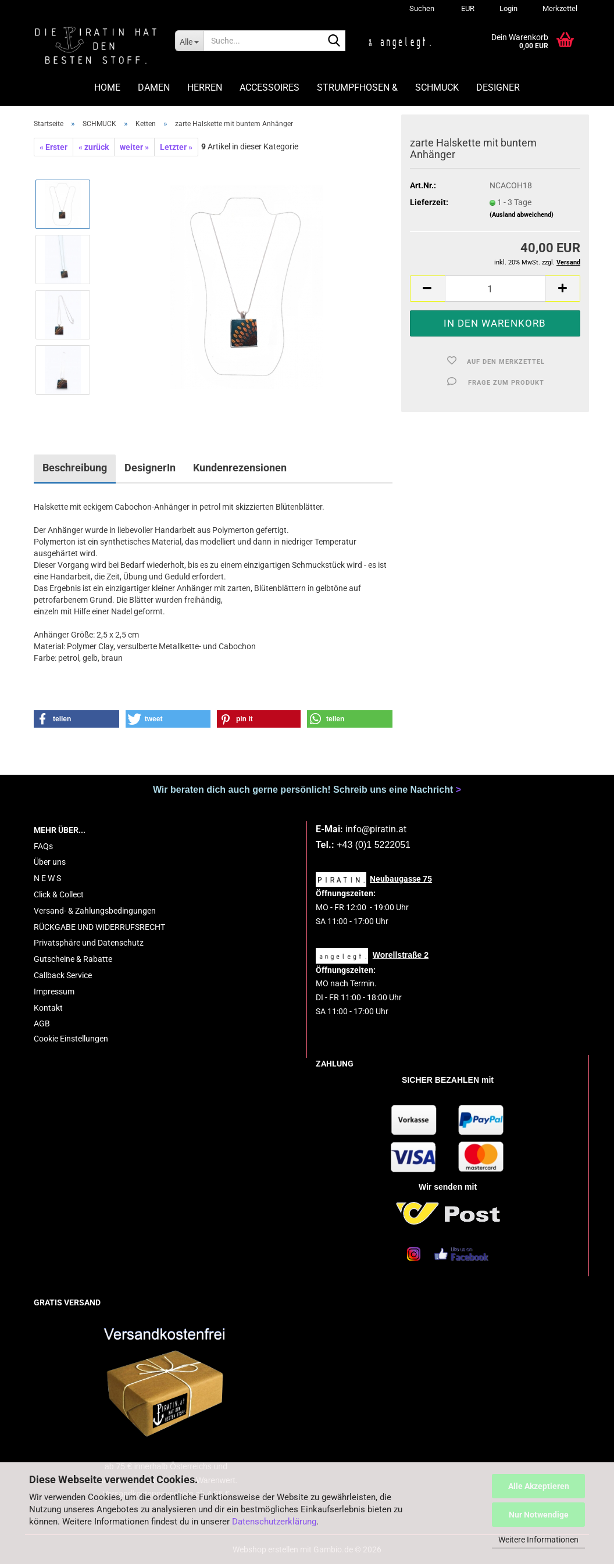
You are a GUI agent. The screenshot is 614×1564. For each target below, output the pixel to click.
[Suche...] (189, 40)
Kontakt (48, 1007)
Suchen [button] (421, 8)
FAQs (43, 846)
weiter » (134, 147)
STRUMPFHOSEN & (357, 87)
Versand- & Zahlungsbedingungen (95, 910)
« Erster (53, 147)
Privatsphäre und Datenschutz (89, 942)
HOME (107, 87)
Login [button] (507, 8)
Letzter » (176, 147)
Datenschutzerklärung (274, 1521)
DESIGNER (498, 87)
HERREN (204, 87)
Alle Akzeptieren (538, 1486)
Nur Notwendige (539, 1514)
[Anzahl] (495, 288)
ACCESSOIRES (269, 87)
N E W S (47, 878)
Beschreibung (74, 467)
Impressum (54, 991)
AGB (42, 1023)
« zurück (93, 147)
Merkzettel (559, 8)
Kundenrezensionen (240, 467)
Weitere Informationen (538, 1539)
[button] (466, 8)
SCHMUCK (437, 87)
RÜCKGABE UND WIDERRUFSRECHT (99, 927)
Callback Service (63, 975)
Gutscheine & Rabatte (73, 959)
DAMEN (154, 87)
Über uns (50, 862)
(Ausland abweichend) (522, 215)
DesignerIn (150, 467)
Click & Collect (59, 894)
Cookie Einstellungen (71, 1038)
